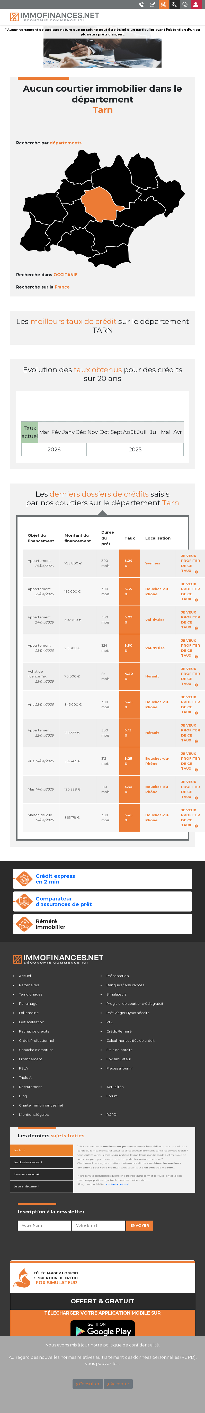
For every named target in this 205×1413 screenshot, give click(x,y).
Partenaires (29, 985)
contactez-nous (117, 1184)
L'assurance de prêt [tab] (27, 1174)
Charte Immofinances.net (41, 1105)
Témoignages (30, 994)
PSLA (23, 1068)
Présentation (117, 976)
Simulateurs (116, 994)
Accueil (25, 976)
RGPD (111, 1114)
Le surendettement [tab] (26, 1186)
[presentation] (57, 1243)
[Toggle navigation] (188, 17)
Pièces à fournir (119, 1068)
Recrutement (30, 1087)
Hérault (152, 676)
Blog (23, 1096)
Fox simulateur (118, 1059)
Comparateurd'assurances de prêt (64, 901)
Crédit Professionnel (36, 1040)
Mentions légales (34, 1114)
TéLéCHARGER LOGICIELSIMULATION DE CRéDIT (56, 1278)
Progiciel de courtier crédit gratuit (134, 1003)
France (62, 287)
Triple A (25, 1077)
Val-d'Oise (155, 620)
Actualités (114, 1087)
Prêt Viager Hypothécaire (128, 1013)
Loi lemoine (29, 1013)
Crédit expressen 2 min (55, 879)
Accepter (119, 1383)
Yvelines (152, 563)
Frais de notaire (119, 1050)
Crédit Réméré (119, 1031)
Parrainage (28, 1003)
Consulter (89, 1383)
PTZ (109, 1022)
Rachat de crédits (34, 1031)
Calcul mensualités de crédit (130, 1040)
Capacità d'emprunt (36, 1050)
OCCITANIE (65, 274)
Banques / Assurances (125, 985)
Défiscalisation (31, 1022)
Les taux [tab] (19, 1150)
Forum (112, 1096)
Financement (30, 1059)
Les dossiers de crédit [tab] (28, 1162)
